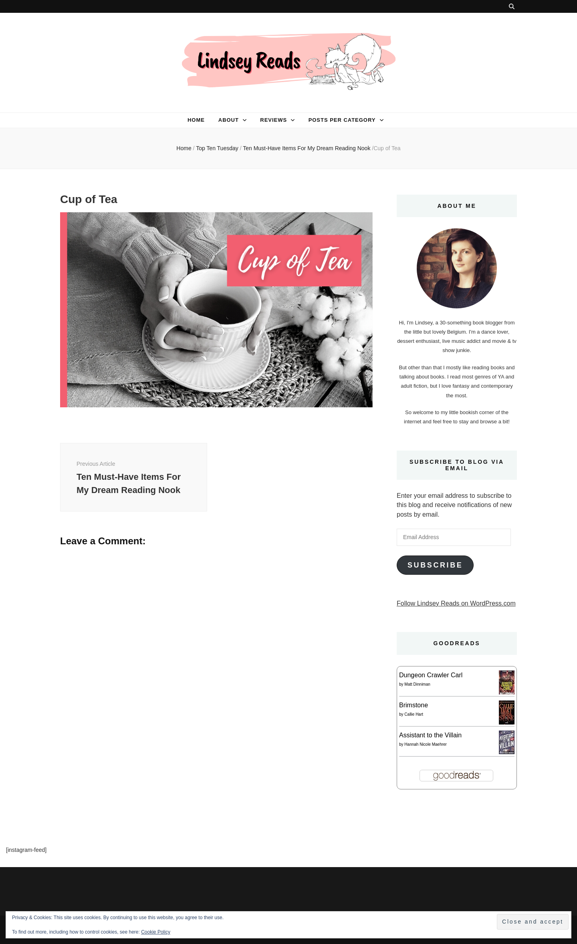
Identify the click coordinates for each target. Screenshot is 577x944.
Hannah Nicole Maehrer (425, 744)
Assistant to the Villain (430, 735)
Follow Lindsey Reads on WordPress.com (456, 603)
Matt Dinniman (417, 684)
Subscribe (435, 565)
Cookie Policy (155, 932)
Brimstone (413, 705)
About (228, 120)
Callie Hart (413, 714)
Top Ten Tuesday (217, 148)
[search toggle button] (511, 6)
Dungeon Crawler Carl (430, 675)
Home (196, 120)
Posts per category (342, 120)
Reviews (273, 120)
